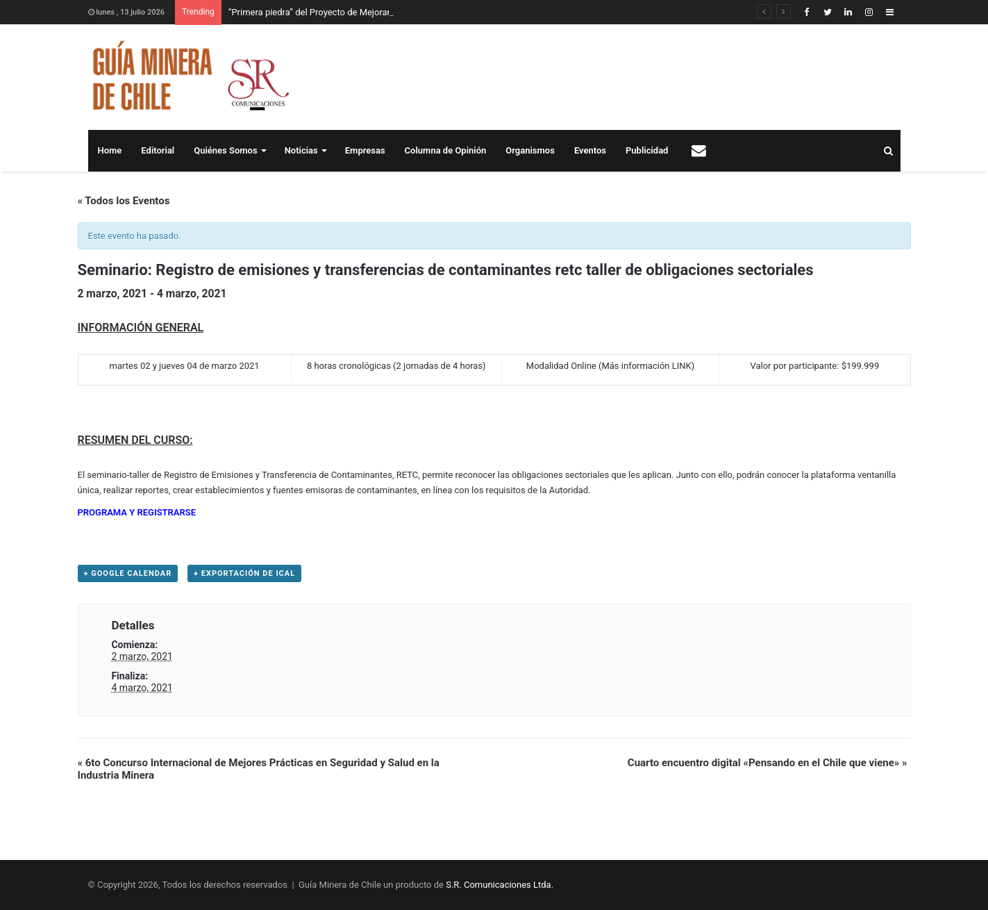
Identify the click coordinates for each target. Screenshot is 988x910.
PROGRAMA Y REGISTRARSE (137, 512)
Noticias (301, 150)
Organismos (530, 150)
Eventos (590, 150)
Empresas (365, 150)
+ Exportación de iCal (244, 573)
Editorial (157, 150)
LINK (682, 366)
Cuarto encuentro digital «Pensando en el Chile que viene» (767, 762)
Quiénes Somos (225, 150)
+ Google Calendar (128, 573)
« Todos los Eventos (124, 201)
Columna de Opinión (446, 150)
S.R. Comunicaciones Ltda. (499, 884)
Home (110, 150)
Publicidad (647, 150)
